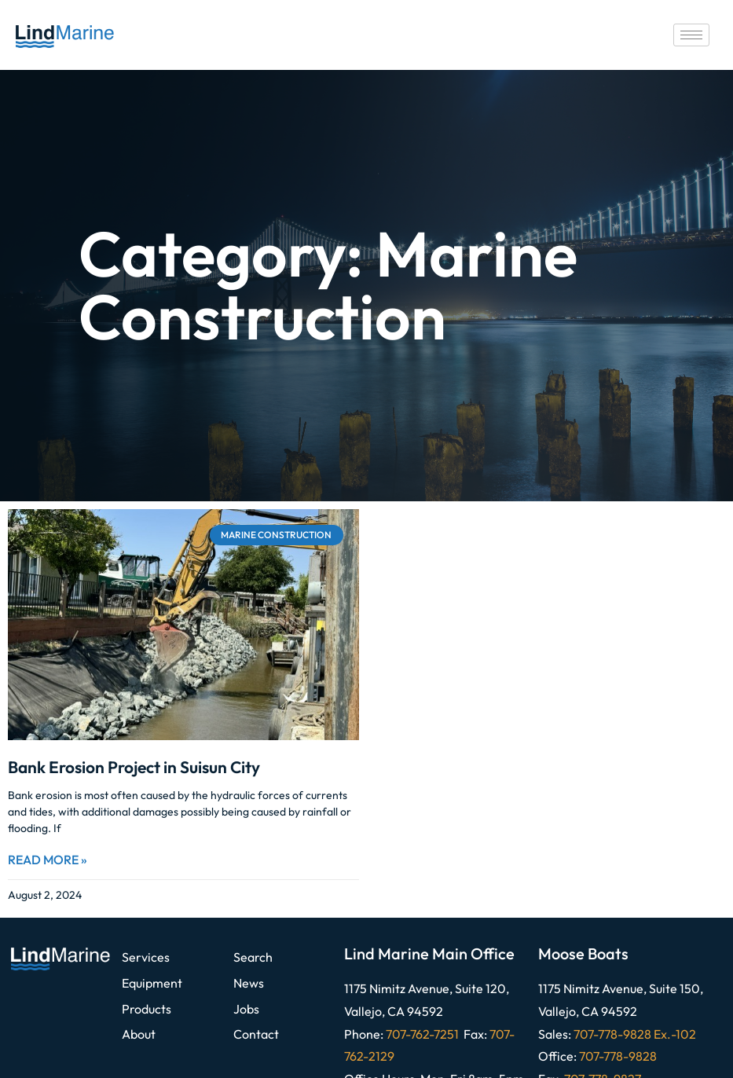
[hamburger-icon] (691, 35)
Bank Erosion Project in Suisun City (134, 767)
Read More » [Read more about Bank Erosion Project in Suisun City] (47, 860)
